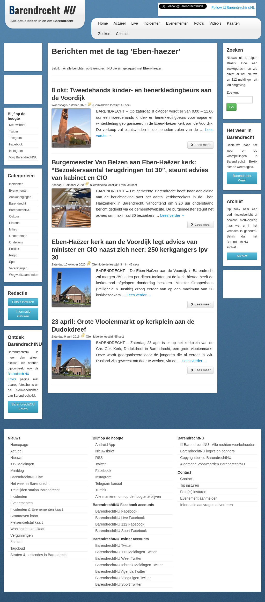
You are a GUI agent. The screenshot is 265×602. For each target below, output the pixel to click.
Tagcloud (17, 548)
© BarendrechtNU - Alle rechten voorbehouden (217, 445)
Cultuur (14, 216)
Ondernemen (18, 236)
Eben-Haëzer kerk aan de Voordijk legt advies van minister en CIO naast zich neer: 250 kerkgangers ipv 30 (129, 249)
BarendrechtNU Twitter (113, 545)
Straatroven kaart (24, 516)
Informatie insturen (23, 314)
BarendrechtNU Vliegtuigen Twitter (123, 578)
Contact (122, 34)
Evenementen (177, 23)
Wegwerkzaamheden (23, 275)
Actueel (120, 23)
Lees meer (200, 145)
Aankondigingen (20, 197)
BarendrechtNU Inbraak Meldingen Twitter (129, 565)
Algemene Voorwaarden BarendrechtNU (212, 464)
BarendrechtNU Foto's (23, 406)
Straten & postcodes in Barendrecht (39, 555)
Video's (215, 23)
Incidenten (152, 23)
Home (103, 23)
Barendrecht (17, 203)
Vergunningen (21, 535)
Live (134, 23)
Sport (13, 262)
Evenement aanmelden (198, 498)
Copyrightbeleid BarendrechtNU (205, 458)
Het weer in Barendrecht (29, 483)
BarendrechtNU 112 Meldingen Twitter (126, 552)
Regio (13, 255)
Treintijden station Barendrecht (35, 490)
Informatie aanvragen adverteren (206, 505)
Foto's (199, 23)
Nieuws (16, 458)
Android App (105, 445)
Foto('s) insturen (193, 492)
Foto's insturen (23, 302)
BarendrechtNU (20, 210)
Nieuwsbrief (17, 125)
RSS (99, 458)
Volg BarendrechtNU (23, 157)
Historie (14, 223)
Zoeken (104, 34)
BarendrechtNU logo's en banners (207, 451)
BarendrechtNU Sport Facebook (121, 531)
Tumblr (100, 490)
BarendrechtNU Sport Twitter (118, 584)
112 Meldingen (22, 464)
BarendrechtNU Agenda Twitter (120, 571)
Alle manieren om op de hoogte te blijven (128, 496)
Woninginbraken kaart (28, 529)
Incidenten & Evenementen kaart (36, 509)
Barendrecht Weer (242, 178)
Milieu (13, 229)
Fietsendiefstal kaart (26, 522)
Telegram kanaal (108, 483)
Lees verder (172, 215)
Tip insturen (189, 485)
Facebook (16, 144)
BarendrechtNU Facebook (116, 511)
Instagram (16, 151)
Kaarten (233, 23)
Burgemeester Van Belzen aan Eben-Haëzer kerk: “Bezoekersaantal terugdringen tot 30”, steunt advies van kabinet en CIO (129, 170)
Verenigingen (18, 268)
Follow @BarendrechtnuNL (233, 7)
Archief (242, 256)
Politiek (14, 249)
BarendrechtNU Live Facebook (120, 518)
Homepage (19, 445)
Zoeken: (233, 92)
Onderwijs (16, 242)
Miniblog (17, 470)
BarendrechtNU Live (26, 477)
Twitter (13, 131)
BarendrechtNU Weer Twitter (118, 558)
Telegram (15, 138)
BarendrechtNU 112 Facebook (119, 524)
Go (231, 107)
